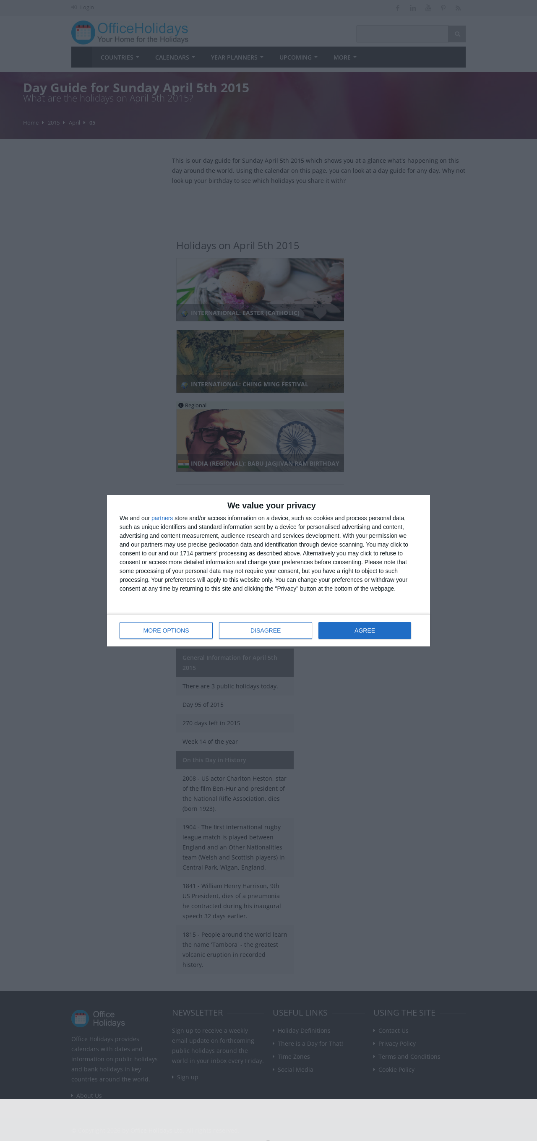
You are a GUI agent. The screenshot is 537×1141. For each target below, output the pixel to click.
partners (162, 518)
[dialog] (268, 570)
